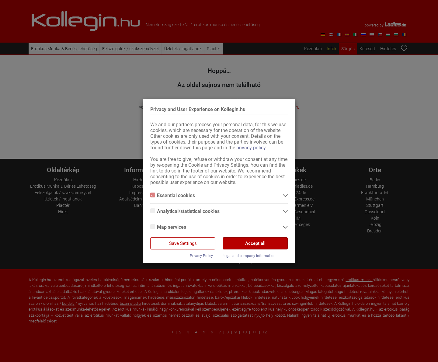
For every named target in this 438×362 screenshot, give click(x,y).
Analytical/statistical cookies (185, 211)
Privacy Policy (201, 256)
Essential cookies (172, 195)
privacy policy (251, 148)
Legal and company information (249, 256)
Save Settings (183, 243)
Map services (168, 227)
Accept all (255, 243)
